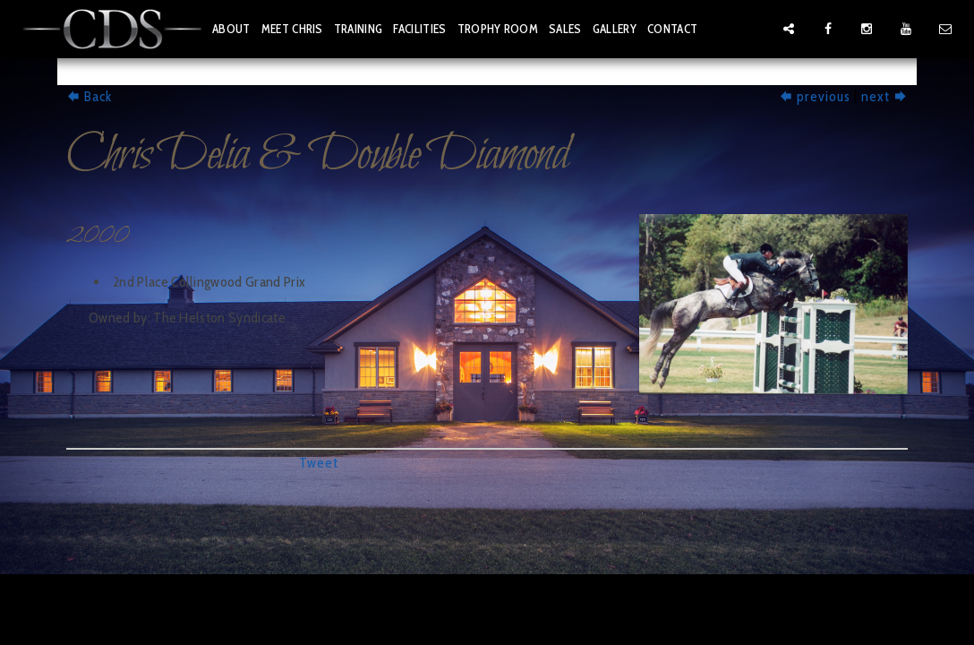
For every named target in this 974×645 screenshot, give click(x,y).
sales (565, 29)
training (358, 29)
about (231, 29)
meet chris (292, 29)
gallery (615, 29)
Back (89, 96)
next (884, 96)
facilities (419, 29)
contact (672, 29)
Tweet (318, 462)
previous (814, 96)
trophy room (498, 29)
